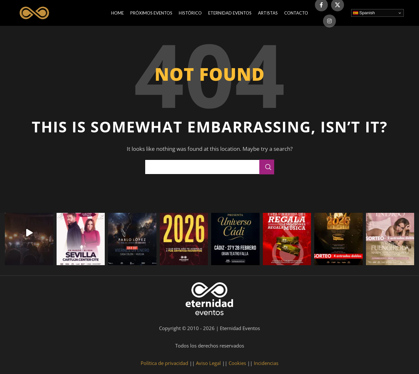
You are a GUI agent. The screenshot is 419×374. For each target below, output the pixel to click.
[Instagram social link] (329, 21)
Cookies (237, 363)
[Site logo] (35, 12)
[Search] (209, 167)
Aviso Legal (208, 363)
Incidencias (266, 363)
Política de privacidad (164, 363)
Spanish (364, 13)
